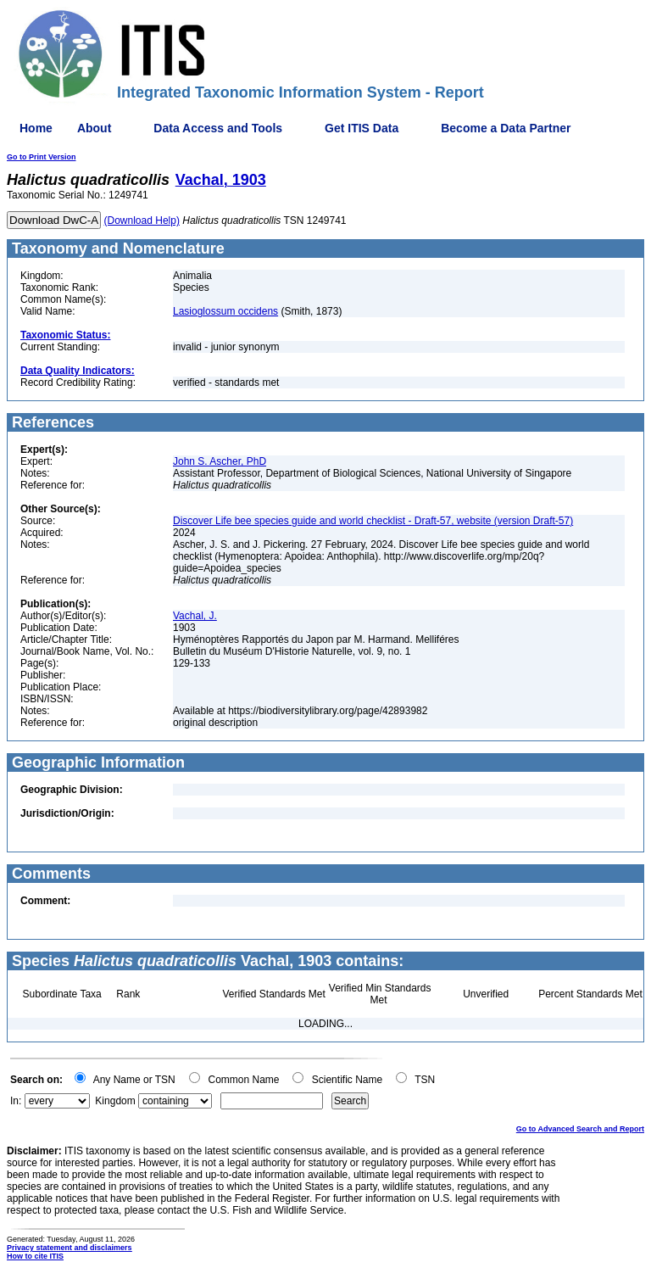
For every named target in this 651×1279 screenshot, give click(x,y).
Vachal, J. (195, 616)
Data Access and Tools (217, 128)
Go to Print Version (41, 157)
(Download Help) (142, 220)
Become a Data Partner (505, 128)
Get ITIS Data (361, 128)
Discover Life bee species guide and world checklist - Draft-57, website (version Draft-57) (373, 521)
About (94, 128)
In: (15, 1101)
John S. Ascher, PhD (219, 461)
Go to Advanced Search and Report (580, 1129)
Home (36, 128)
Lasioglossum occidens (225, 311)
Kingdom (115, 1101)
